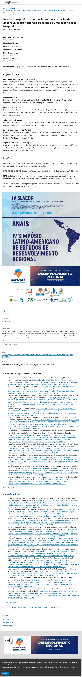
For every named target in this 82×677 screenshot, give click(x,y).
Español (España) (9, 622)
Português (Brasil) (10, 626)
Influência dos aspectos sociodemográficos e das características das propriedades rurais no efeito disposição (41, 388)
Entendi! (5, 673)
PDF (6, 311)
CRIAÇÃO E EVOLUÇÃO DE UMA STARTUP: (44, 479)
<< (4, 487)
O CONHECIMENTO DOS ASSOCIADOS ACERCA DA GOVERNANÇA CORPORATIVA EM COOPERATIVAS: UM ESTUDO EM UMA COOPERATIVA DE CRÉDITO (39, 561)
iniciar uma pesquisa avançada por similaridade (35, 607)
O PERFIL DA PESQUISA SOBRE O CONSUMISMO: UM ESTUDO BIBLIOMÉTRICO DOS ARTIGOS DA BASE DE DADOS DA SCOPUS (41, 447)
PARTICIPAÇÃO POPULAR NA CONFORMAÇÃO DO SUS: (54, 551)
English (6, 619)
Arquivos (12, 8)
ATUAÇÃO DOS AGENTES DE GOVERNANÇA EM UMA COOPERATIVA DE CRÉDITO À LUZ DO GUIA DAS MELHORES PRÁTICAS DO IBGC (43, 400)
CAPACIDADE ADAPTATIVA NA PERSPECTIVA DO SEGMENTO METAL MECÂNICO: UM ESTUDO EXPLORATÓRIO (42, 469)
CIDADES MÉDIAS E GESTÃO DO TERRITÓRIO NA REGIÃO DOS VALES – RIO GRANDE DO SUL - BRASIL (43, 530)
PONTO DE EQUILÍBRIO (44, 571)
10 (16, 602)
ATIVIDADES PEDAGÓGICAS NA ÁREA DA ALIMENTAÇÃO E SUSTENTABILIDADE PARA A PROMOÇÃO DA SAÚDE (43, 502)
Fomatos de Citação (10, 344)
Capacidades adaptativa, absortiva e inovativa (49, 380)
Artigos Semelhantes (12, 494)
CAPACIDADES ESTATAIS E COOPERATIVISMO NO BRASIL (28, 520)
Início (5, 8)
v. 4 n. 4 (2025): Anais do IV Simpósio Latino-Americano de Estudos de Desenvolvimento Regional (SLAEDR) (38, 11)
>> (13, 487)
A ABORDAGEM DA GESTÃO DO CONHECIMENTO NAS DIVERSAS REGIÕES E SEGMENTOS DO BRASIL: (43, 510)
